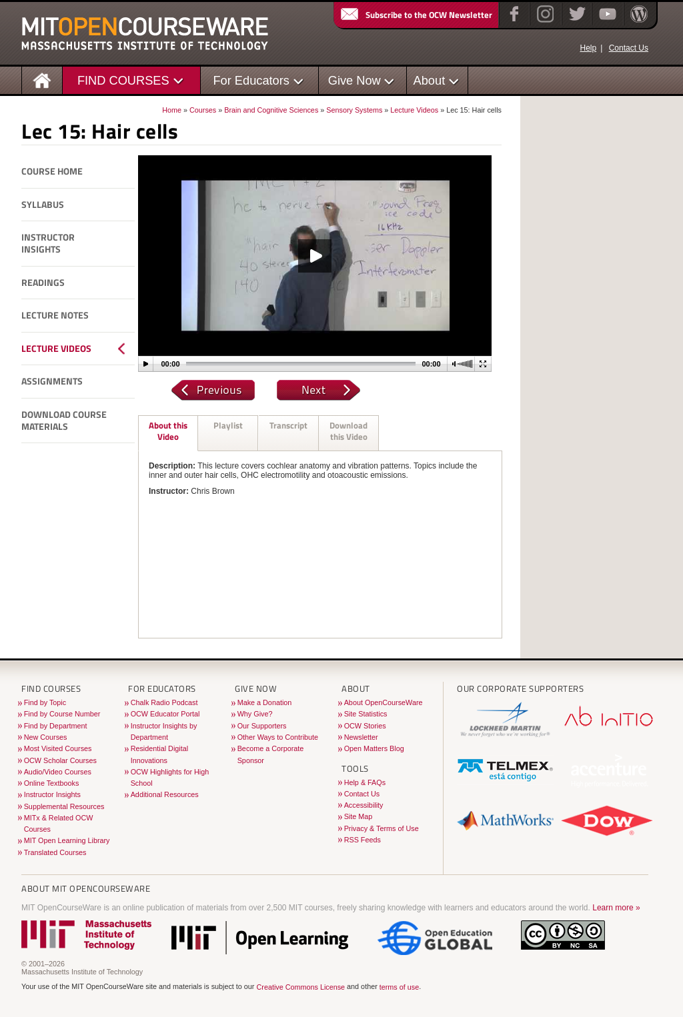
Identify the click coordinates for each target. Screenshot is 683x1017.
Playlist (228, 425)
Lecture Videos (414, 110)
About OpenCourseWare (383, 702)
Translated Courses (55, 852)
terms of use (399, 987)
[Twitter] (576, 23)
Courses (202, 110)
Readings (43, 283)
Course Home (52, 171)
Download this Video (348, 431)
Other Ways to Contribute (277, 737)
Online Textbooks (51, 783)
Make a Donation (264, 702)
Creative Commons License (300, 987)
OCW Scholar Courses (60, 760)
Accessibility (364, 805)
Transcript (288, 425)
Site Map (358, 816)
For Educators (251, 80)
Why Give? (255, 714)
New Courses (45, 737)
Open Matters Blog (374, 748)
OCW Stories (365, 726)
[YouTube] (606, 22)
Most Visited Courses (58, 748)
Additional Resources (165, 794)
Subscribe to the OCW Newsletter (415, 14)
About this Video (168, 431)
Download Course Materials (64, 421)
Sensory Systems (354, 110)
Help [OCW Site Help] (588, 48)
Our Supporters (262, 726)
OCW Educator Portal (165, 714)
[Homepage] (42, 80)
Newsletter (361, 737)
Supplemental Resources (64, 806)
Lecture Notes (55, 315)
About (430, 80)
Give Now (354, 80)
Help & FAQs (365, 782)
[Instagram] (544, 23)
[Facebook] (512, 23)
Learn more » (616, 907)
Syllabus (42, 205)
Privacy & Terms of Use (381, 828)
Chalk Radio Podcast (164, 702)
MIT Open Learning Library (67, 840)
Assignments (52, 381)
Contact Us (628, 48)
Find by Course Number (62, 714)
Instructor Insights (48, 243)
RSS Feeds (362, 840)
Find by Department (55, 726)
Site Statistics (366, 714)
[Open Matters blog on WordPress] (638, 22)
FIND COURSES (123, 80)
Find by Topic (45, 702)
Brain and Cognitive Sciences (271, 110)
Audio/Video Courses (57, 772)
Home (171, 110)
